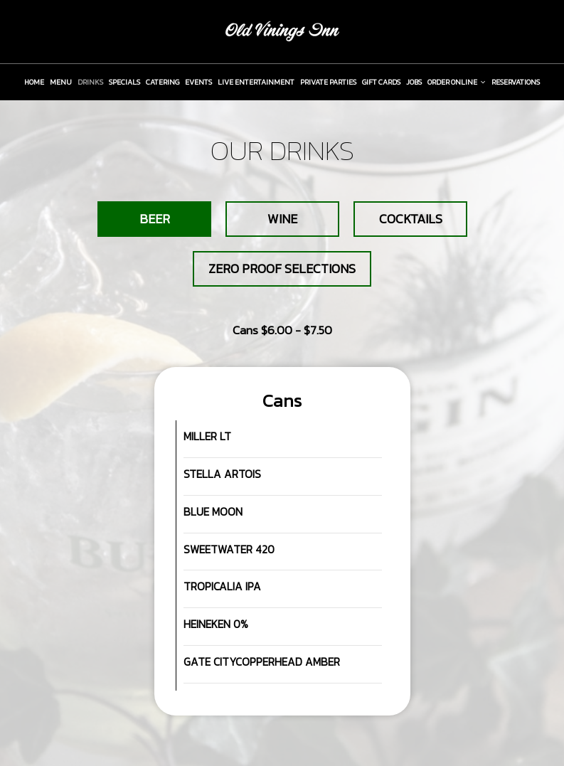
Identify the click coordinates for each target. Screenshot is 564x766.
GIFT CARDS (381, 81)
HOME (34, 81)
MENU (61, 81)
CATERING (162, 81)
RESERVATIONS (515, 81)
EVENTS (198, 81)
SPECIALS (124, 81)
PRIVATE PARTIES (328, 81)
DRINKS (90, 81)
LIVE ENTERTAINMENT (256, 81)
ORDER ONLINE (456, 81)
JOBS (414, 81)
